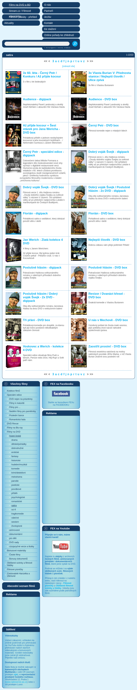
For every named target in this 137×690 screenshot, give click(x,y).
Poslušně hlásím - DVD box (107, 267)
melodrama (16, 477)
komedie (15, 468)
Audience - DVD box (102, 99)
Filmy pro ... (15, 407)
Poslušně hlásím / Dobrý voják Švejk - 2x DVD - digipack (40, 297)
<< (45, 61)
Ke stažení (50, 29)
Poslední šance (16, 415)
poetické (15, 485)
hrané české (15, 436)
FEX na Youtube (60, 528)
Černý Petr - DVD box (103, 125)
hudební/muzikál (19, 464)
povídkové (16, 489)
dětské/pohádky (18, 444)
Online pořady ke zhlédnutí (59, 35)
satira (14, 505)
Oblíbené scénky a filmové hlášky (19, 564)
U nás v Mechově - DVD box (108, 320)
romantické (16, 501)
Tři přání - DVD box (36, 320)
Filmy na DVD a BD (20, 4)
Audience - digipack (37, 99)
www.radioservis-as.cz (16, 682)
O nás (47, 4)
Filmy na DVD (13, 432)
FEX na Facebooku (61, 383)
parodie (15, 481)
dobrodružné (17, 448)
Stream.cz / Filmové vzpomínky (20, 11)
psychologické (18, 497)
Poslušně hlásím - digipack (42, 267)
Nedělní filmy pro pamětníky (22, 411)
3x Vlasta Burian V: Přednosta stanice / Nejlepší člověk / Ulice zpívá (109, 76)
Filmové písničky (15, 569)
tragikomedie (17, 513)
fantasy (14, 456)
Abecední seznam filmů (21, 586)
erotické (15, 452)
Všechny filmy (19, 383)
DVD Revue (12, 423)
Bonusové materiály (16, 550)
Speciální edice (14, 395)
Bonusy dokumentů (18, 559)
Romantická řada (17, 419)
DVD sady (14, 542)
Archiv (47, 16)
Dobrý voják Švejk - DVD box (43, 187)
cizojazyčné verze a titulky (21, 546)
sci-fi (13, 509)
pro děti (12, 538)
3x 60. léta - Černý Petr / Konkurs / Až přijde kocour (42, 74)
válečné (15, 518)
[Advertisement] (21, 610)
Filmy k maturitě (16, 403)
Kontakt (48, 23)
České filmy (14, 554)
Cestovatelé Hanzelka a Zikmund (18, 574)
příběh (14, 493)
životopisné (16, 526)
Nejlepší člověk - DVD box (106, 239)
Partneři (48, 10)
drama (14, 440)
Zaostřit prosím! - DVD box (107, 346)
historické (16, 460)
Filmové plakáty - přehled (23, 16)
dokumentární (15, 534)
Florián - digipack (35, 213)
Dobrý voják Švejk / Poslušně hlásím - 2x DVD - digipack (109, 189)
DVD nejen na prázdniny (20, 399)
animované (14, 530)
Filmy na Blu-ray (15, 427)
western (15, 522)
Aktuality (9, 23)
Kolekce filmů (13, 391)
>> (91, 61)
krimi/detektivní (18, 473)
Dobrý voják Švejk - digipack (108, 151)
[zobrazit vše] (68, 66)
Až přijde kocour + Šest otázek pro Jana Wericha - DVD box (41, 129)
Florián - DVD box (101, 213)
